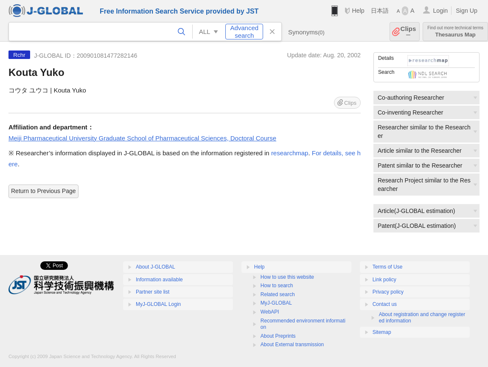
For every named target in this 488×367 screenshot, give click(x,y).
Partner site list (152, 292)
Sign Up (466, 10)
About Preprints (278, 336)
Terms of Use (388, 267)
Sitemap (382, 332)
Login (440, 10)
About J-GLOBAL (155, 267)
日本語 (380, 10)
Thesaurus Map (455, 31)
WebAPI (270, 312)
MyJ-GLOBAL (276, 303)
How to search (277, 286)
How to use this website (287, 277)
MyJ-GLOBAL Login (158, 304)
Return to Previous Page (43, 191)
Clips (408, 31)
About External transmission (292, 344)
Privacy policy (388, 292)
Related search (278, 294)
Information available (159, 280)
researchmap (290, 153)
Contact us (385, 304)
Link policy (384, 280)
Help (358, 10)
